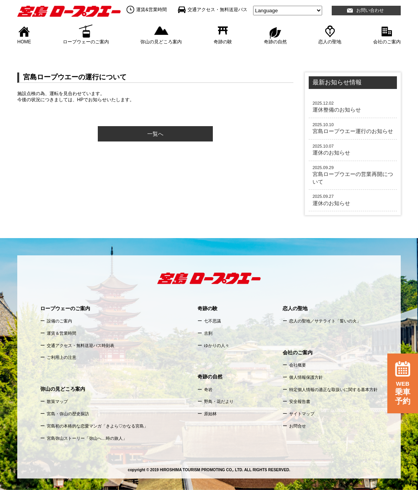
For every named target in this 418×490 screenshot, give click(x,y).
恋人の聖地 (329, 41)
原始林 (210, 413)
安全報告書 (299, 401)
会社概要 (297, 365)
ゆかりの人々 (216, 345)
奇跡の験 (223, 41)
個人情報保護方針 (306, 377)
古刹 (208, 333)
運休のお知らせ (353, 149)
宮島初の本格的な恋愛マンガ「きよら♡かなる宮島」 (97, 426)
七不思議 (212, 321)
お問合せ (297, 426)
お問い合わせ (370, 10)
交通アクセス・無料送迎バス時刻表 (80, 345)
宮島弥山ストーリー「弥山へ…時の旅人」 (87, 438)
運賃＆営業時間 (61, 333)
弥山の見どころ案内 (161, 41)
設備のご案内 (59, 321)
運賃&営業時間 (151, 9)
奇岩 (208, 389)
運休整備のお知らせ (353, 106)
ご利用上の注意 (61, 357)
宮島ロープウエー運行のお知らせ (353, 128)
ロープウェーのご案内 (86, 41)
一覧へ (155, 134)
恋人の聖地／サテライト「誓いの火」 (325, 321)
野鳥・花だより (219, 401)
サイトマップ (301, 413)
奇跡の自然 (275, 41)
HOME (24, 41)
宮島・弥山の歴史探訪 (68, 413)
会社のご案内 (387, 41)
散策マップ (57, 401)
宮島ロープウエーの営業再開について (353, 175)
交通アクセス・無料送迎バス (217, 9)
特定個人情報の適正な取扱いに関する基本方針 (333, 389)
